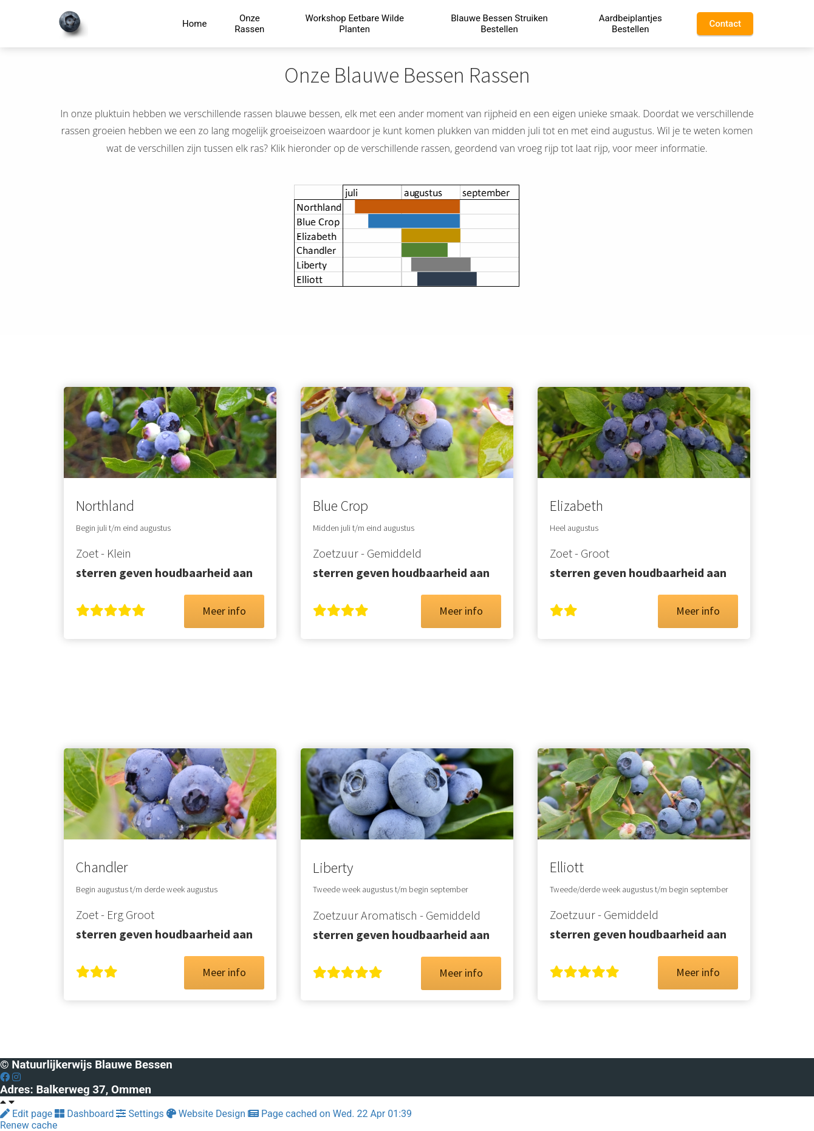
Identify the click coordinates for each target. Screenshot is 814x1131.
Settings (141, 1113)
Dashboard (85, 1113)
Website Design (207, 1113)
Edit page (27, 1113)
